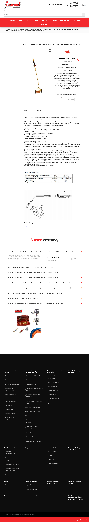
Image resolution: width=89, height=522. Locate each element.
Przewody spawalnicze (33, 411)
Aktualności (77, 20)
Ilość (62, 97)
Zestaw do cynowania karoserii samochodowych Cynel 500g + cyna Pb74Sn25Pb (32, 277)
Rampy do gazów (10, 413)
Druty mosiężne (52, 386)
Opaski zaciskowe (31, 481)
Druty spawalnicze (53, 382)
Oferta (29, 20)
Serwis (36, 20)
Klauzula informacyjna (17, 514)
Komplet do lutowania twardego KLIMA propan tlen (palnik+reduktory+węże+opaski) (34, 293)
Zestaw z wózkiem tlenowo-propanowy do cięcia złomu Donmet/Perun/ (30, 267)
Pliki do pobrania (65, 20)
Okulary (50, 455)
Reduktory (8, 376)
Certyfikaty (53, 20)
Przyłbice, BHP (51, 448)
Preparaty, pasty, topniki (12, 464)
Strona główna (8, 29)
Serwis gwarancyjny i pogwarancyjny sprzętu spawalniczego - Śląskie (75, 497)
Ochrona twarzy (52, 451)
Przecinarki (8, 405)
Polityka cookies (30, 514)
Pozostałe (8, 475)
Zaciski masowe (31, 433)
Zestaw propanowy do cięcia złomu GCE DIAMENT (23, 298)
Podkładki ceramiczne (33, 437)
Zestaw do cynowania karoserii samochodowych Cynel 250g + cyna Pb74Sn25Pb (32, 272)
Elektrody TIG (52, 394)
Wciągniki (7, 481)
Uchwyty (29, 416)
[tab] (25, 110)
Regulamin (7, 514)
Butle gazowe (9, 409)
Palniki (39, 29)
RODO (21, 20)
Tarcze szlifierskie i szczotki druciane (52, 482)
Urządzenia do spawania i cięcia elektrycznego (33, 371)
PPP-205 (26, 226)
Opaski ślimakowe (31, 489)
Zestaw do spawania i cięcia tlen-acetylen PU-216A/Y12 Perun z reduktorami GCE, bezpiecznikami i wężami (41, 252)
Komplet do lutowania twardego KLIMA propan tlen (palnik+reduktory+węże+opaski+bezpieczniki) (39, 288)
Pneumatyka (40, 496)
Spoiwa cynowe (52, 403)
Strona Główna (11, 20)
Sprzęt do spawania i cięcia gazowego (25, 29)
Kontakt (44, 24)
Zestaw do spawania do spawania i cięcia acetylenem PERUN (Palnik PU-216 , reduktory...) (35, 303)
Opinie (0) (38, 110)
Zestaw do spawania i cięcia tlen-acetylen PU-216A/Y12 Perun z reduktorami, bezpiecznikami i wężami (39, 283)
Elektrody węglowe (53, 398)
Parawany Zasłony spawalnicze (74, 448)
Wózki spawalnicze (10, 401)
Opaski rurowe (30, 485)
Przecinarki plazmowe (33, 407)
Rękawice (51, 459)
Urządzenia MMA (31, 380)
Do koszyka (71, 99)
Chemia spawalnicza (10, 448)
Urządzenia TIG (31, 384)
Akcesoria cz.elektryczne (33, 441)
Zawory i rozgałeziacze (12, 384)
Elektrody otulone (53, 390)
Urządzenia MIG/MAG (33, 376)
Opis (25, 110)
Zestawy (6, 496)
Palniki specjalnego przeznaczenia (53, 29)
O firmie (44, 20)
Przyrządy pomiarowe (32, 448)
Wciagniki (8, 485)
